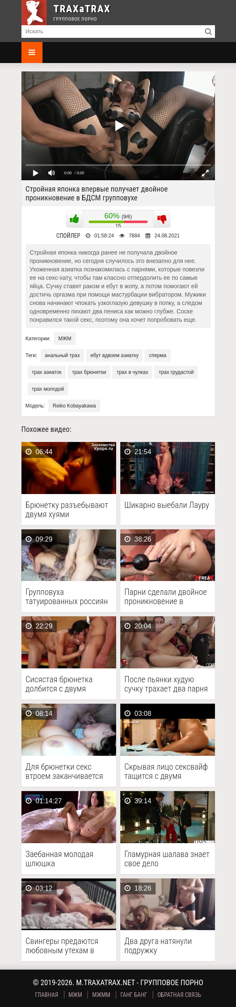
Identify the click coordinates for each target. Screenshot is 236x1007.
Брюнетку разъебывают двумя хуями (67, 509)
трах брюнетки (89, 372)
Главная (46, 994)
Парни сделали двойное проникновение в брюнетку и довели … (166, 596)
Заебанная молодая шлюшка (60, 858)
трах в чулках (132, 372)
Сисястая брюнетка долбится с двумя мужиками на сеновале (66, 684)
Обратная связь (179, 994)
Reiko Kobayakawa (74, 406)
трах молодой (48, 389)
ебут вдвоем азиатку (114, 355)
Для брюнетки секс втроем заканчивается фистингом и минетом (64, 771)
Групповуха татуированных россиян (67, 596)
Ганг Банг (133, 994)
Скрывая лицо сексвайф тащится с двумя (166, 771)
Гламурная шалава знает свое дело (167, 858)
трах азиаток (47, 372)
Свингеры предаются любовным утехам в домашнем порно (62, 945)
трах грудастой (176, 372)
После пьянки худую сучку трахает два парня (166, 684)
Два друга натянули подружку (158, 945)
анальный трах (62, 355)
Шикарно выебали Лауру (167, 505)
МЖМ (64, 339)
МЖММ (101, 994)
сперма (157, 355)
